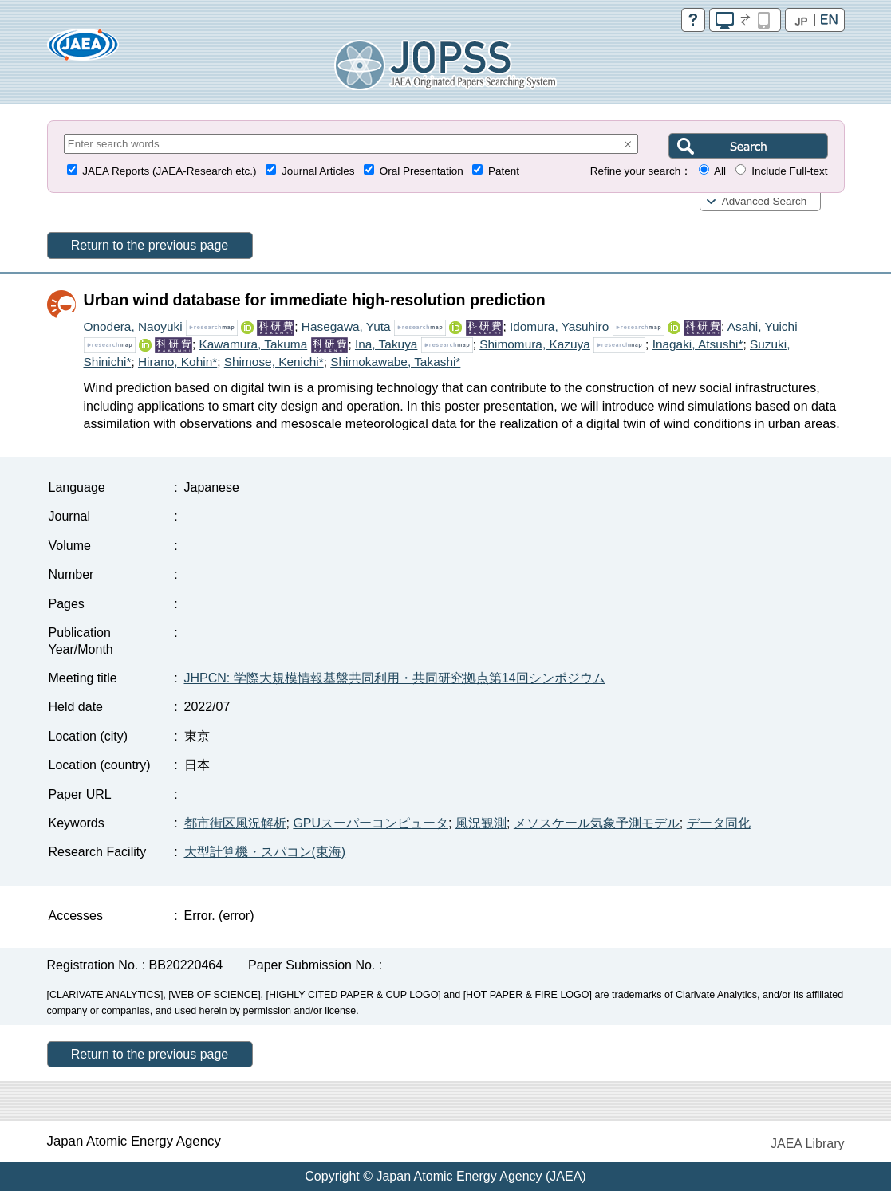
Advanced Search (764, 201)
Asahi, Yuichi (762, 326)
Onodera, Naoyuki (133, 326)
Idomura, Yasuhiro (559, 326)
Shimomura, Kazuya (534, 344)
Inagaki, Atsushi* (697, 344)
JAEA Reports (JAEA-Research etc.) (169, 171)
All (720, 171)
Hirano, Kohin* (177, 361)
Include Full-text (789, 171)
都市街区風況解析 (235, 823)
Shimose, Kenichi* (274, 361)
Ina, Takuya (386, 344)
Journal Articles (318, 171)
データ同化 (719, 823)
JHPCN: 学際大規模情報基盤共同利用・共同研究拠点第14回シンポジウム (394, 678)
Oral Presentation (421, 171)
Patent (503, 171)
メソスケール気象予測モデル (597, 823)
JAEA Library (807, 1143)
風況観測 (481, 823)
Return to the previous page (149, 245)
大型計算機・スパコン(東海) (265, 852)
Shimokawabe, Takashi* (395, 361)
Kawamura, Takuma (253, 344)
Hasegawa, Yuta (346, 326)
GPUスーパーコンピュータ (370, 823)
